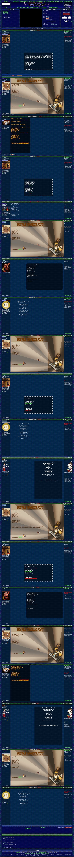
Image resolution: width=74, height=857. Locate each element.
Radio (61, 1)
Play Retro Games (24, 1)
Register (6, 1)
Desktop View (27, 853)
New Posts (19, 7)
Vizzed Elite (66, 31)
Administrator (67, 78)
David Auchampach (42, 852)
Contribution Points (34, 7)
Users (68, 1)
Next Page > (43, 827)
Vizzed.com (16, 1)
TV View (42, 853)
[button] (6, 4)
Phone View (33, 853)
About (65, 1)
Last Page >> (28, 828)
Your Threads (43, 7)
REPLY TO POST (68, 113)
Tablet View (38, 853)
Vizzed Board (32, 1)
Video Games (39, 1)
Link (61, 30)
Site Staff (66, 459)
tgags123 (20, 106)
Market (52, 1)
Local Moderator (67, 298)
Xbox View (47, 853)
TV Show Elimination (7, 13)
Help (71, 1)
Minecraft (56, 1)
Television (5, 12)
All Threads (26, 7)
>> (71, 21)
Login (6, 7)
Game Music (47, 1)
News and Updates (53, 7)
